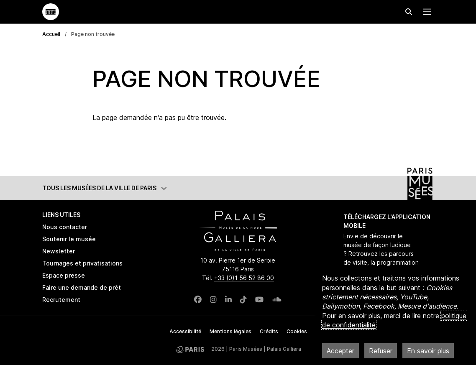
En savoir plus (428, 351)
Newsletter (58, 251)
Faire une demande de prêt (81, 287)
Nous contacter (64, 226)
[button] (238, 188)
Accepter (340, 351)
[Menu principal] (425, 11)
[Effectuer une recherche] (408, 11)
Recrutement (61, 299)
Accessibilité (185, 331)
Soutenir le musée (69, 238)
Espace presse (63, 275)
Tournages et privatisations (82, 263)
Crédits (269, 331)
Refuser (380, 351)
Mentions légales (230, 331)
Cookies (297, 331)
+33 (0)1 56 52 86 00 (244, 277)
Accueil (51, 34)
